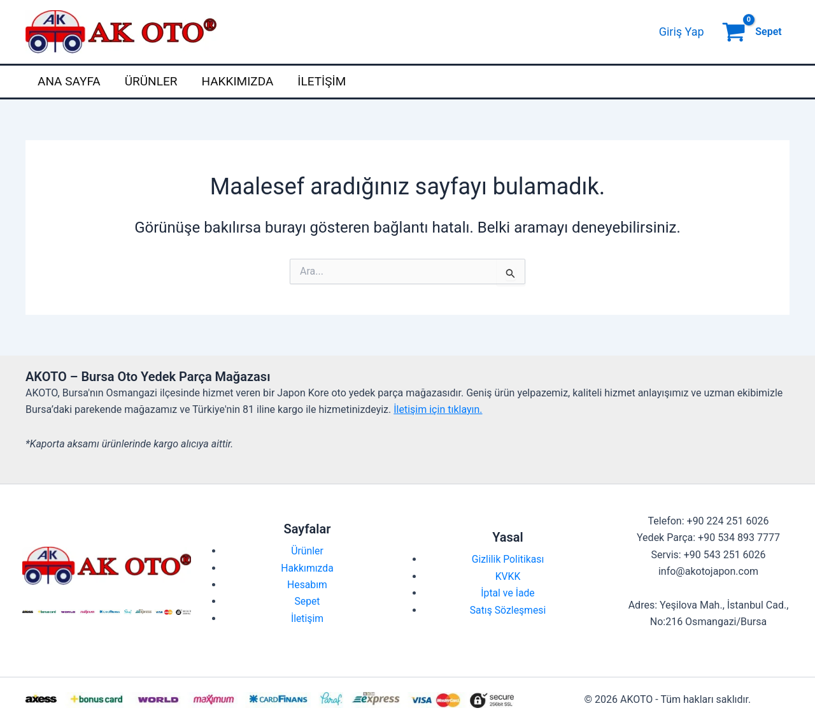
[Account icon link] (681, 31)
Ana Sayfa (69, 81)
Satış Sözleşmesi (507, 610)
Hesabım (307, 585)
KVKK (507, 576)
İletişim (321, 81)
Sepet (307, 601)
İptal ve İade (508, 593)
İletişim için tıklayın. (437, 409)
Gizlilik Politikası (507, 559)
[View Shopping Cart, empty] (753, 32)
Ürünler (151, 81)
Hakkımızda (237, 81)
